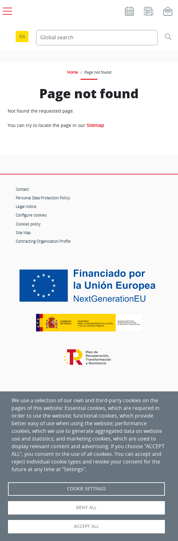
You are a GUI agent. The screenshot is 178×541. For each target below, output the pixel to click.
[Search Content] (97, 37)
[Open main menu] (6, 9)
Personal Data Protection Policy (43, 197)
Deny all (86, 507)
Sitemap (95, 125)
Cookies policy (28, 223)
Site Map (23, 232)
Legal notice (26, 206)
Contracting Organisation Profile (43, 241)
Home (72, 72)
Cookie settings (86, 489)
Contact (22, 189)
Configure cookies (31, 215)
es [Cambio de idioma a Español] (22, 36)
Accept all (86, 526)
